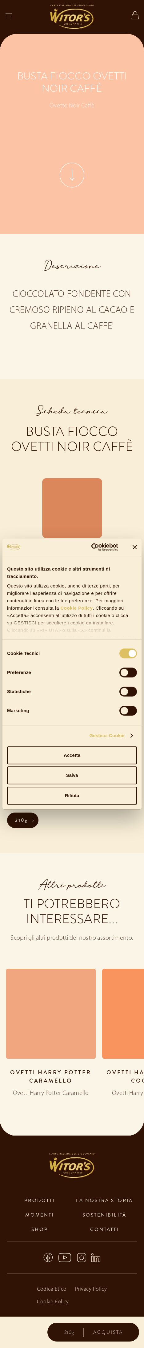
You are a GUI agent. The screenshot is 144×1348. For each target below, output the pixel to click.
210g (21, 820)
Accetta (72, 755)
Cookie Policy (76, 608)
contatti (104, 1229)
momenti (39, 1215)
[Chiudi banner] (135, 547)
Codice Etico (51, 1289)
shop (39, 1229)
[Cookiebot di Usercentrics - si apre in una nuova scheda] (91, 547)
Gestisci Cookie (107, 735)
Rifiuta (72, 795)
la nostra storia (104, 1200)
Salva (72, 775)
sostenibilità (104, 1215)
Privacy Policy (91, 1289)
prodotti (39, 1200)
